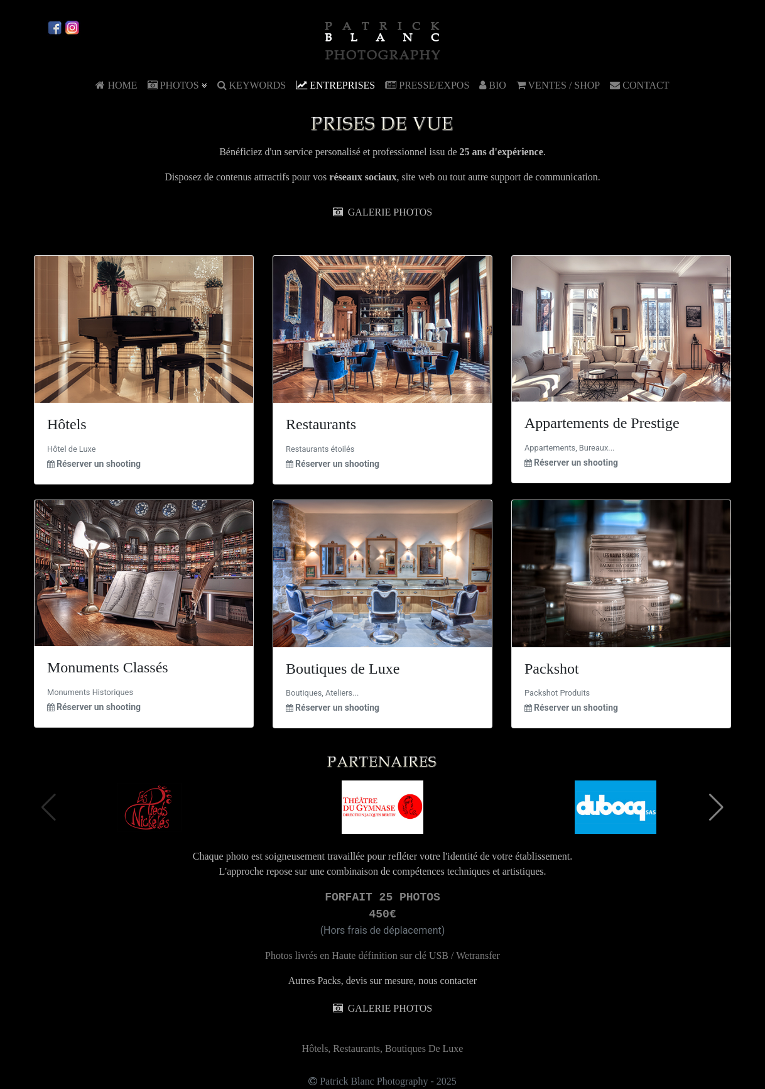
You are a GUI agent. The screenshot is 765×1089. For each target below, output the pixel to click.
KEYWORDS (251, 85)
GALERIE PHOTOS (382, 212)
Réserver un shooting (99, 464)
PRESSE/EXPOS (427, 85)
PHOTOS (177, 85)
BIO (492, 85)
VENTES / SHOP (558, 85)
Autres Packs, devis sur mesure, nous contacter (382, 980)
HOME (116, 85)
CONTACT (639, 85)
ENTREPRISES (335, 85)
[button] (716, 807)
